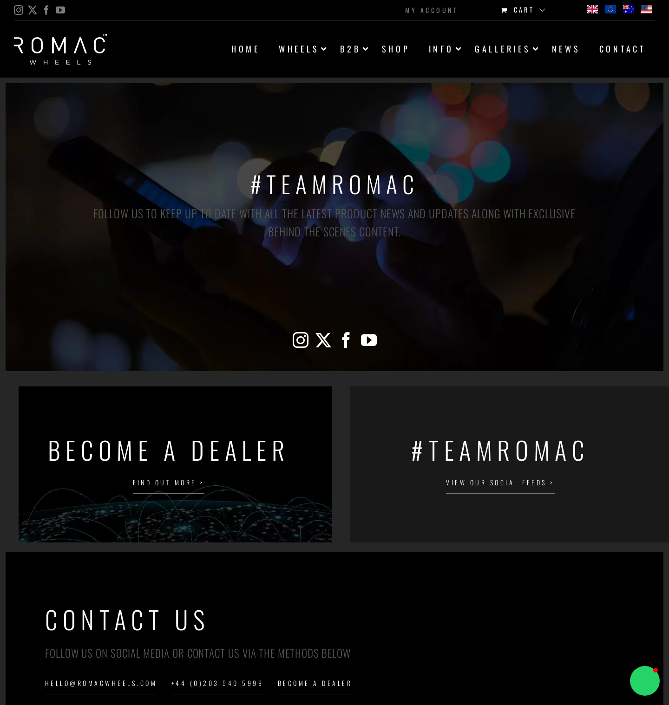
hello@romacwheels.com (101, 683)
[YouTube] (369, 340)
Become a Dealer (315, 683)
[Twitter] (323, 340)
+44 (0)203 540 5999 (217, 683)
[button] (645, 681)
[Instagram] (300, 340)
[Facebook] (346, 340)
